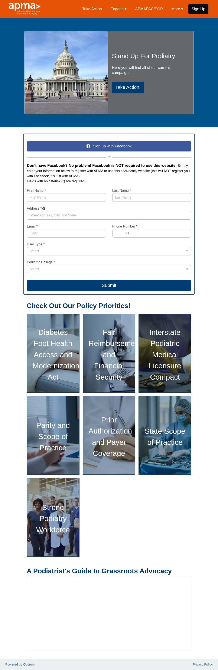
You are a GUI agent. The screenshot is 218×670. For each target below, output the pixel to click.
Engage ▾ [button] (118, 9)
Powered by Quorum (20, 664)
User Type (36, 244)
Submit (109, 285)
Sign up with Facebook (109, 146)
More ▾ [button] (177, 9)
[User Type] (109, 251)
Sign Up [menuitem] (198, 9)
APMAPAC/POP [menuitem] (149, 9)
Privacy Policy (203, 664)
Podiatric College (41, 262)
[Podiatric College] (109, 269)
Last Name (121, 190)
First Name (36, 190)
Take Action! (128, 87)
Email (32, 226)
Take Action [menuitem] (92, 9)
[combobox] (109, 215)
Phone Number (124, 226)
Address (36, 208)
